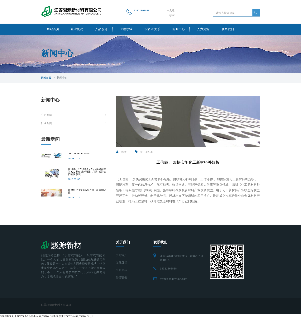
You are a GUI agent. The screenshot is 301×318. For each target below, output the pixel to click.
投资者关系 (152, 29)
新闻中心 (178, 29)
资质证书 (121, 277)
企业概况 (77, 29)
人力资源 (203, 29)
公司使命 (121, 270)
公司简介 (121, 255)
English (171, 15)
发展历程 (121, 262)
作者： (122, 152)
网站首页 (53, 29)
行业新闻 (46, 123)
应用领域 (126, 29)
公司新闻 (46, 115)
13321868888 (168, 268)
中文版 (170, 10)
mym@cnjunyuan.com (173, 278)
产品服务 (101, 29)
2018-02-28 (144, 152)
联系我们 (228, 29)
